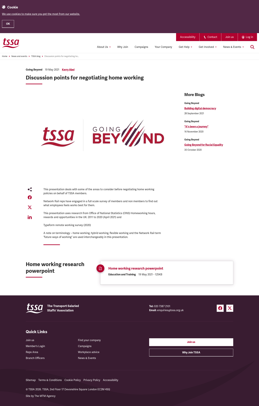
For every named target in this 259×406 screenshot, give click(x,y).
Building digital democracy (200, 108)
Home (4, 56)
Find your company (89, 340)
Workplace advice (88, 352)
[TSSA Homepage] (10, 43)
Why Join (122, 47)
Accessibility (187, 37)
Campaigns (141, 47)
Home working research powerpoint (135, 268)
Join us (229, 37)
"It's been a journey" (196, 126)
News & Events (87, 358)
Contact (210, 37)
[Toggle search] (252, 47)
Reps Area (32, 352)
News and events (19, 56)
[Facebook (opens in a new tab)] (220, 308)
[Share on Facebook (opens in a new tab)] (30, 197)
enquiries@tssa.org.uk (170, 310)
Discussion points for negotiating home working (61, 56)
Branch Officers (35, 358)
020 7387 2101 (162, 306)
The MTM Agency (45, 396)
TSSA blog (35, 56)
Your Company (163, 47)
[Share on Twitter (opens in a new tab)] (30, 207)
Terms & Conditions (50, 380)
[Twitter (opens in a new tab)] (229, 308)
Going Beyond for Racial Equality (203, 145)
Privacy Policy (91, 380)
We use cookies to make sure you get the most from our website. (41, 14)
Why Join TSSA (191, 352)
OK (8, 23)
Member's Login (35, 346)
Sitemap (31, 380)
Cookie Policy (72, 380)
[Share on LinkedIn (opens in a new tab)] (30, 217)
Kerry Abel (68, 69)
